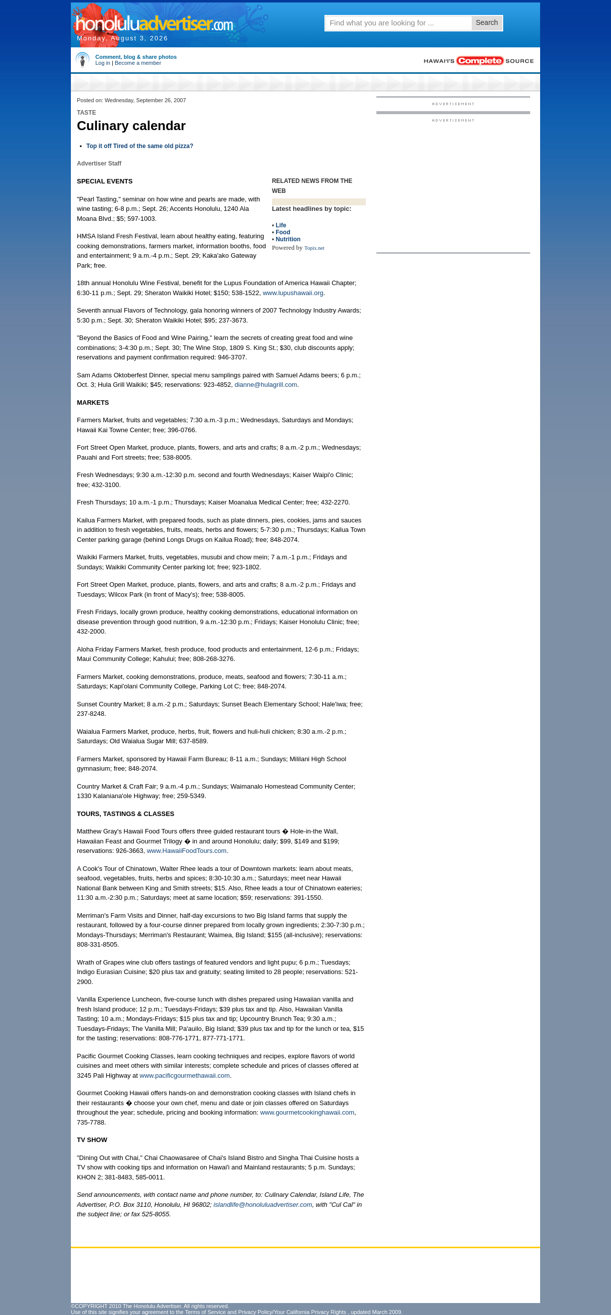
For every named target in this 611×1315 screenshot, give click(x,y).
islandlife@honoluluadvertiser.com (263, 1204)
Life (281, 225)
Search (487, 22)
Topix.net (314, 248)
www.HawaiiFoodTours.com (187, 850)
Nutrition (288, 239)
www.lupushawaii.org (293, 293)
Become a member (138, 63)
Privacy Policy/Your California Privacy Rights (292, 1312)
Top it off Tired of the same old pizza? (139, 146)
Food (283, 232)
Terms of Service (205, 1312)
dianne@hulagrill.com (266, 384)
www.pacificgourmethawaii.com (185, 1075)
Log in (102, 63)
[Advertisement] (453, 185)
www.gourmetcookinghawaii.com (307, 1112)
